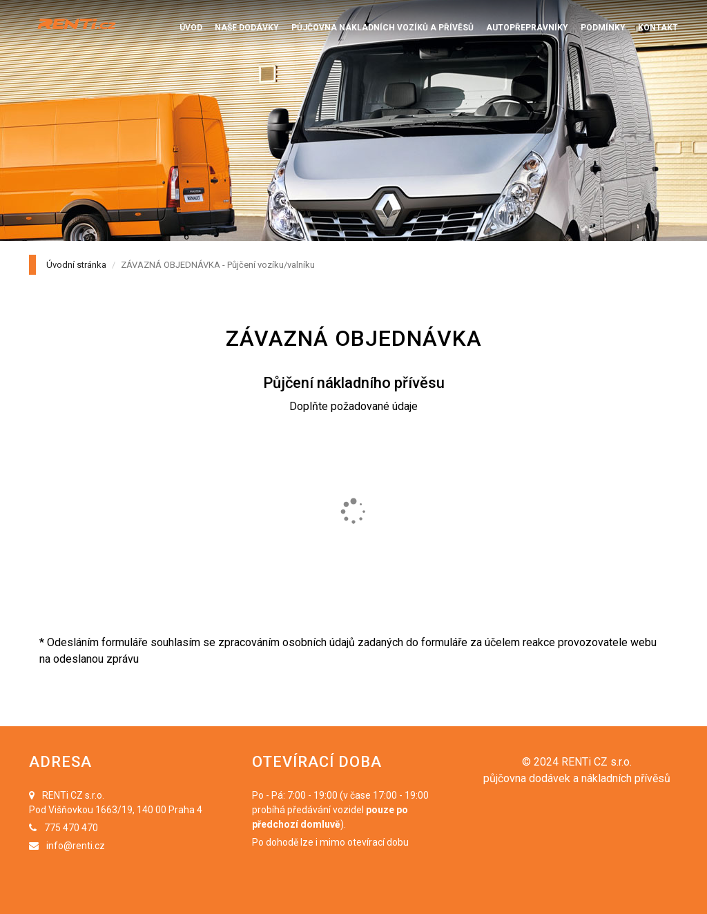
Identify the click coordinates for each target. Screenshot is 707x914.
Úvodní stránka (76, 265)
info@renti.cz (75, 845)
